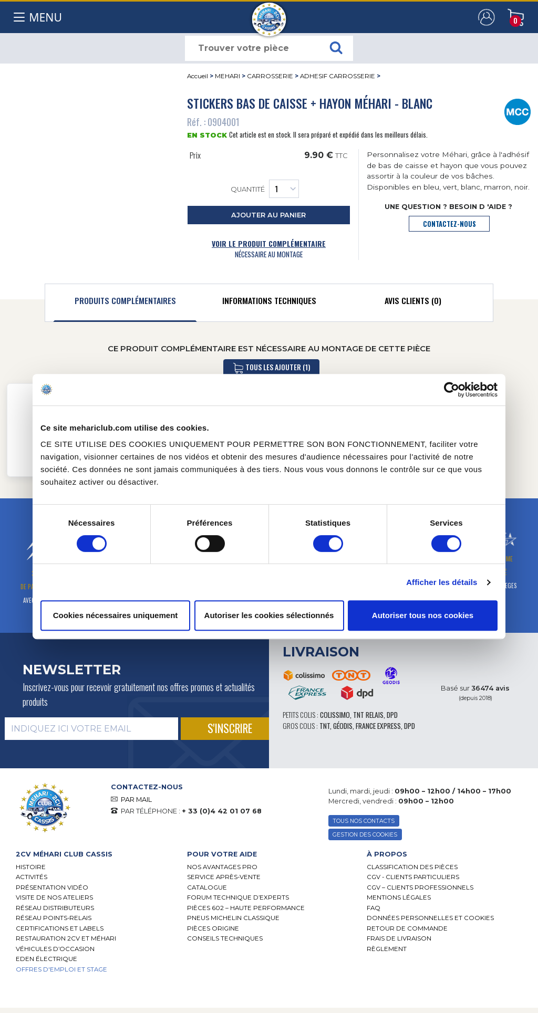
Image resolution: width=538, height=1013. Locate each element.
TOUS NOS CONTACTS (364, 821)
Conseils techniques (225, 938)
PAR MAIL (136, 799)
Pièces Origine (213, 928)
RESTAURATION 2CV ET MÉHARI (66, 938)
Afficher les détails (441, 582)
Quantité (265, 189)
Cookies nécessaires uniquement (115, 615)
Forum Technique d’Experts (238, 897)
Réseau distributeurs (55, 908)
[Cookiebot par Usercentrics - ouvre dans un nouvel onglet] (452, 390)
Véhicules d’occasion (55, 949)
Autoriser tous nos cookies (422, 615)
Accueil (197, 76)
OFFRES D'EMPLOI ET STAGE (61, 969)
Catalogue (207, 887)
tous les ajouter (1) (271, 368)
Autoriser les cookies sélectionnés (269, 615)
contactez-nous (449, 224)
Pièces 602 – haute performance (246, 908)
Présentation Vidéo (52, 887)
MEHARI (227, 76)
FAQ (373, 908)
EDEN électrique (46, 959)
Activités (31, 877)
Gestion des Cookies (365, 834)
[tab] (125, 303)
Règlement (387, 949)
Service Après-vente (224, 877)
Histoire (31, 867)
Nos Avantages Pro (222, 867)
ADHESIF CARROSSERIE (337, 76)
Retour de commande (407, 928)
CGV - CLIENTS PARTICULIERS (413, 877)
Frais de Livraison (399, 938)
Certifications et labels (60, 928)
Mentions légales (399, 897)
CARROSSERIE (270, 76)
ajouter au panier (268, 215)
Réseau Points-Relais (53, 918)
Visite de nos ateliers (54, 897)
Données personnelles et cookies (430, 918)
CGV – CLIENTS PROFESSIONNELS (420, 887)
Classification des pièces (412, 867)
